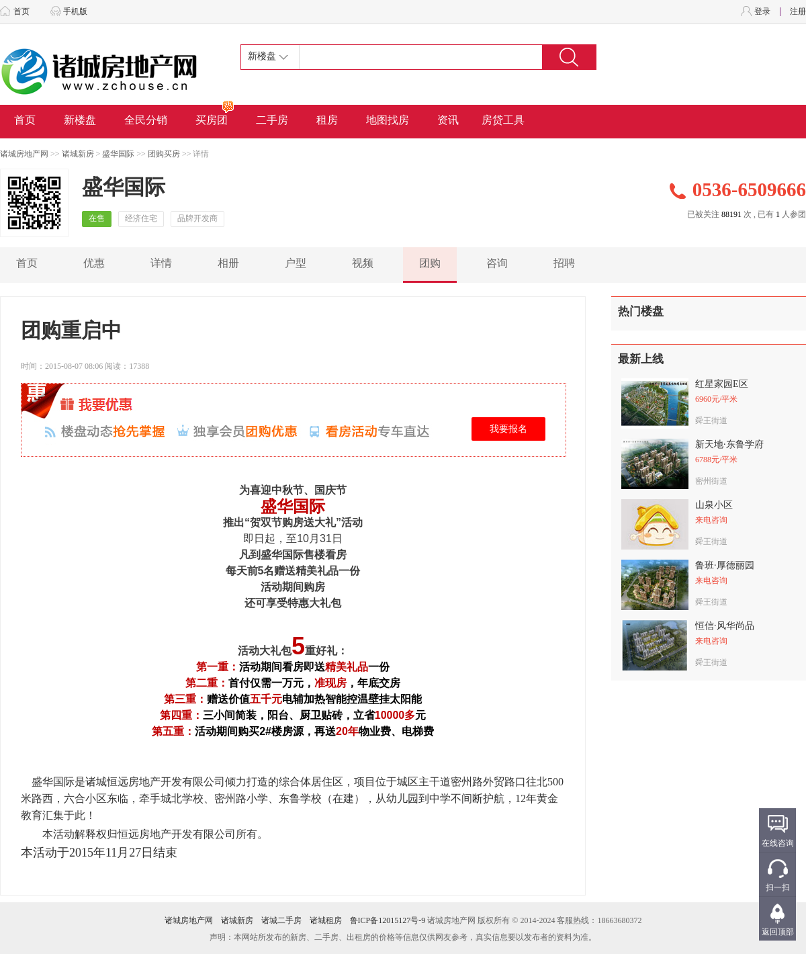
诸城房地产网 (24, 154)
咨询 (497, 263)
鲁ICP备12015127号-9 (388, 920)
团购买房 (164, 154)
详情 (161, 263)
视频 (362, 263)
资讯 (448, 120)
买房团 (215, 115)
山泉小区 (714, 505)
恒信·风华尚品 (724, 626)
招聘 (564, 263)
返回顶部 (778, 932)
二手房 (272, 120)
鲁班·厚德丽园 (724, 565)
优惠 (94, 263)
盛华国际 (118, 154)
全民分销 (145, 120)
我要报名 (508, 429)
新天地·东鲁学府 (729, 444)
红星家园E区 (721, 384)
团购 (430, 263)
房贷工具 (503, 120)
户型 (295, 263)
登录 (762, 11)
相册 (228, 263)
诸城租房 (326, 920)
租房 (327, 120)
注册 (798, 11)
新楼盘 (80, 120)
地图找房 (387, 120)
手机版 (75, 11)
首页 (21, 11)
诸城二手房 (281, 920)
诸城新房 (78, 154)
